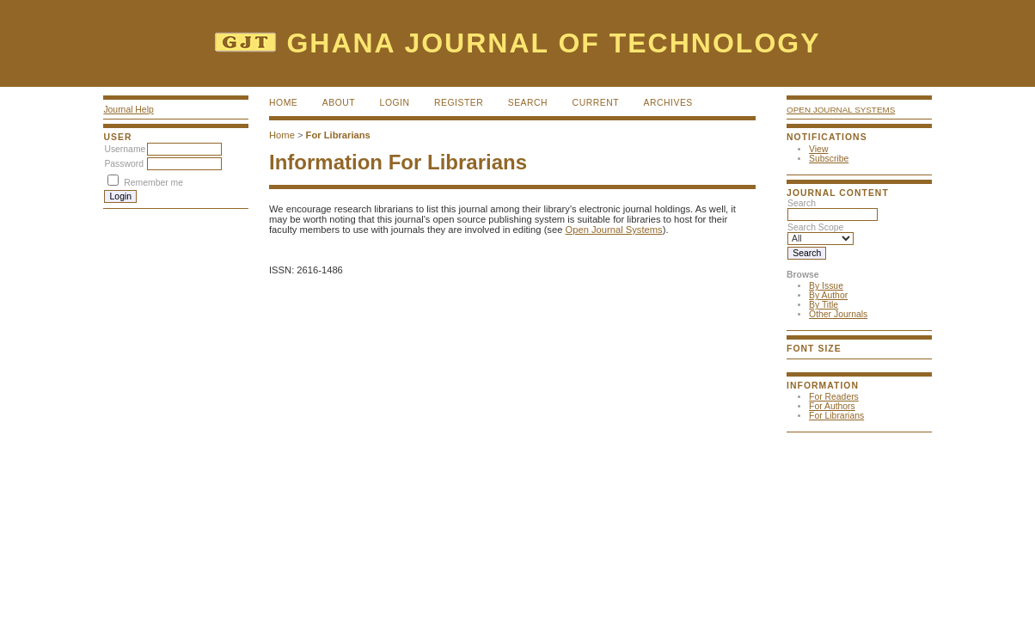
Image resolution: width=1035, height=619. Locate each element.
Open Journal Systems (841, 109)
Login (395, 102)
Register (458, 102)
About (338, 102)
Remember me (153, 182)
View (818, 149)
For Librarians (836, 415)
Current (596, 102)
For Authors (832, 406)
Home (283, 102)
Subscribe (828, 158)
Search (528, 102)
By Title (823, 305)
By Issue (826, 286)
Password (124, 164)
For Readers (834, 396)
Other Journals (838, 314)
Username (124, 149)
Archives (668, 102)
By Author (828, 295)
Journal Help (128, 109)
